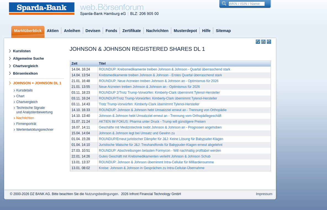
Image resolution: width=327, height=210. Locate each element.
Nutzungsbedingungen (101, 194)
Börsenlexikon (25, 73)
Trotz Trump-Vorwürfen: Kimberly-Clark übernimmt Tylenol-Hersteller (149, 104)
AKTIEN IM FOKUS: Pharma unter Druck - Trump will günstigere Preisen (152, 122)
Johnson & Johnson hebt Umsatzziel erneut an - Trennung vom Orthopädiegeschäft (160, 116)
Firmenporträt (26, 124)
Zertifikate (131, 30)
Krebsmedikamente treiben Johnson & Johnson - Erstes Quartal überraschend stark (160, 75)
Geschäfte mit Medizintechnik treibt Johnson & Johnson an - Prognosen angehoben (160, 127)
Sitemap (223, 30)
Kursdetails (24, 90)
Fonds (111, 30)
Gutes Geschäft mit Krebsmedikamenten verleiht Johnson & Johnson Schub (154, 156)
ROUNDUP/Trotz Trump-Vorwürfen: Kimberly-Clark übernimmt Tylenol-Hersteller (158, 98)
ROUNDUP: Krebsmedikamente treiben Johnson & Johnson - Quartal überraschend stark (164, 69)
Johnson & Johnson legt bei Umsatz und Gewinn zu (137, 133)
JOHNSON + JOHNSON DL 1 (37, 83)
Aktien (53, 30)
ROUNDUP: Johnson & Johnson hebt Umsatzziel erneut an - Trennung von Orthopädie (162, 110)
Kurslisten (22, 51)
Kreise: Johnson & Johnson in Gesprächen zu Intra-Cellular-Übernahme (151, 168)
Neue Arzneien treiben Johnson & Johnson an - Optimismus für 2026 (149, 87)
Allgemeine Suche (28, 58)
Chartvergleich (25, 66)
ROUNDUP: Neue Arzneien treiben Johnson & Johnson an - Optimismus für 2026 (158, 81)
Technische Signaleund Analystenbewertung (34, 110)
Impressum (264, 194)
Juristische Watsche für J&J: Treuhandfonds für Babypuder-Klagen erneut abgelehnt (160, 145)
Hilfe (206, 30)
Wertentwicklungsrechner (35, 130)
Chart (20, 96)
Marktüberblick (28, 30)
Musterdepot (185, 30)
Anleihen (72, 30)
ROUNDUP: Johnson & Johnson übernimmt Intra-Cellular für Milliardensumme (156, 162)
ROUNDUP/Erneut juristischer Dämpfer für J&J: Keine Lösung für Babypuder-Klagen (161, 139)
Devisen (93, 30)
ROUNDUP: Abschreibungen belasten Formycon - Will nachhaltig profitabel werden (160, 151)
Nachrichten (157, 30)
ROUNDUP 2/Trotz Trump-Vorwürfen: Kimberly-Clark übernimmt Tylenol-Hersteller (159, 93)
